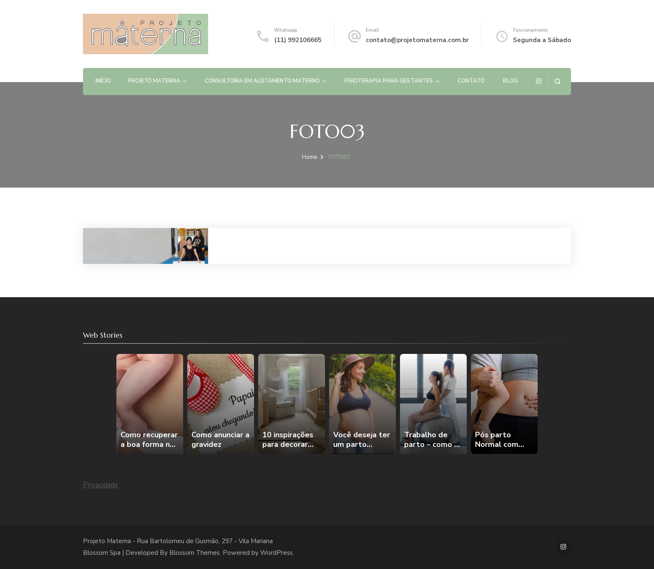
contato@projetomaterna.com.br (417, 40)
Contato (471, 81)
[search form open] (557, 81)
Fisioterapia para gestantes (389, 81)
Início (103, 81)
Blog (510, 81)
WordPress (276, 553)
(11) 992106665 (298, 40)
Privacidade (100, 485)
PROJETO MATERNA (154, 81)
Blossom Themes (194, 553)
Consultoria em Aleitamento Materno (262, 81)
